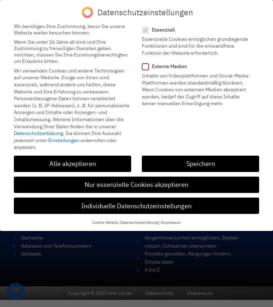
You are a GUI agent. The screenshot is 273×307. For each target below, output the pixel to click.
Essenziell (161, 25)
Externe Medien (167, 62)
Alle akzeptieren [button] (72, 159)
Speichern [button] (200, 159)
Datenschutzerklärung (38, 128)
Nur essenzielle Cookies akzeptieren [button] (136, 180)
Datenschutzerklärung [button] (139, 217)
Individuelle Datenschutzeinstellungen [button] (136, 201)
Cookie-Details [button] (105, 217)
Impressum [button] (171, 217)
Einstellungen (63, 136)
